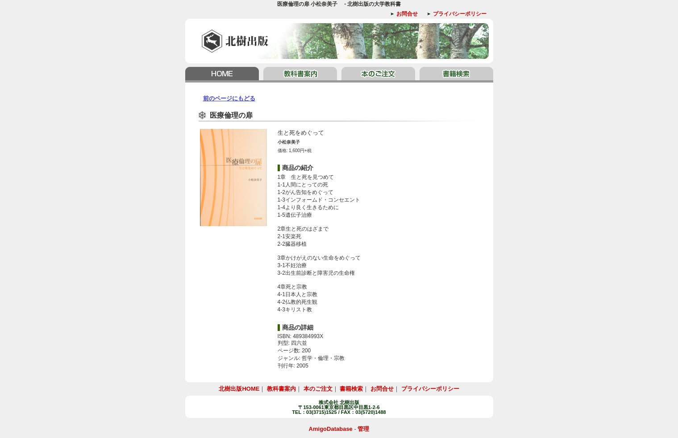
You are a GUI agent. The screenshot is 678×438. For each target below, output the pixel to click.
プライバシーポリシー (460, 14)
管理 (363, 429)
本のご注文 (378, 75)
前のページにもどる (229, 98)
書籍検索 (455, 75)
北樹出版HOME (223, 75)
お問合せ (407, 14)
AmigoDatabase (331, 429)
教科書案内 (300, 75)
